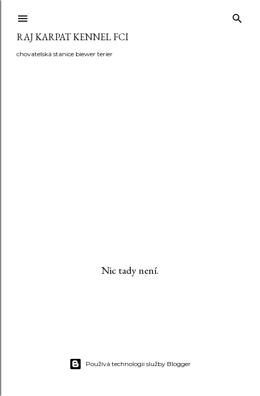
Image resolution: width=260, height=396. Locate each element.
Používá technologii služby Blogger (130, 364)
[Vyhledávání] (237, 16)
